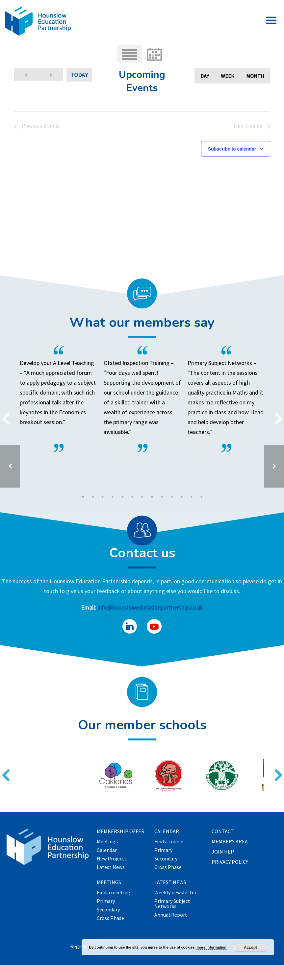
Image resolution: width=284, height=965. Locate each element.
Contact (223, 831)
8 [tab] (152, 497)
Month (255, 76)
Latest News (111, 867)
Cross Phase (110, 918)
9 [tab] (162, 497)
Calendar (107, 850)
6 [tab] (132, 497)
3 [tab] (102, 497)
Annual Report (170, 915)
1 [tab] (83, 497)
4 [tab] (112, 497)
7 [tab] (142, 497)
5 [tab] (122, 497)
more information (211, 947)
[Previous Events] (26, 74)
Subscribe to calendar (232, 149)
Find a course (168, 842)
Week (227, 76)
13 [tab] (201, 497)
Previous (3, 414)
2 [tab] (93, 497)
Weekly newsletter (175, 893)
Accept (250, 947)
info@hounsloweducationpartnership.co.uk (150, 607)
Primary (106, 901)
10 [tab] (171, 497)
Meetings (107, 842)
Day (204, 76)
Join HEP (223, 852)
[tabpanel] (142, 399)
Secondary (108, 910)
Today (79, 75)
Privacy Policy (230, 862)
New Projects (112, 859)
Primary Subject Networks (172, 903)
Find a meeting (113, 893)
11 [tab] (181, 497)
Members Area (230, 842)
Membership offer (120, 831)
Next (275, 414)
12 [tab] (191, 497)
